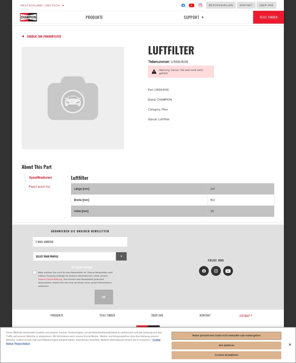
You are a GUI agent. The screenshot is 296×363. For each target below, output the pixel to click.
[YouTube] (191, 6)
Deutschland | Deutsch (40, 5)
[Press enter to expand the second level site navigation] (201, 17)
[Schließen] (290, 345)
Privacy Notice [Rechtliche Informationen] (22, 343)
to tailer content (82, 267)
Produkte (94, 17)
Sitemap (246, 316)
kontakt (205, 315)
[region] (148, 345)
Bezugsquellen (221, 5)
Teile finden (268, 17)
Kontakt (246, 5)
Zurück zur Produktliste (44, 36)
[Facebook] (183, 6)
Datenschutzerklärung (50, 279)
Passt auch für (39, 187)
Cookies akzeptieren (226, 355)
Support (190, 17)
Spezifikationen (40, 178)
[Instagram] (200, 6)
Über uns (266, 5)
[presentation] (61, 297)
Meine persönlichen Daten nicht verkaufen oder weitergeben (226, 335)
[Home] (32, 17)
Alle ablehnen (226, 345)
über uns (157, 315)
